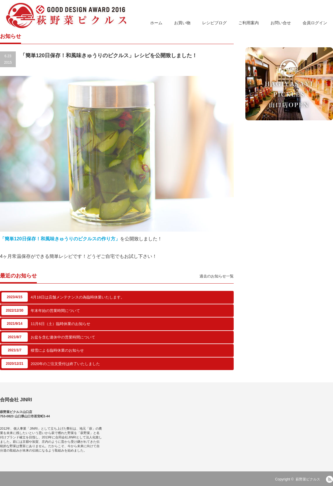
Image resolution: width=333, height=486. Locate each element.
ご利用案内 (248, 22)
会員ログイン (315, 22)
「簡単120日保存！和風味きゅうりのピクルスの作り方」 (60, 238)
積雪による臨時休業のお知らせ (57, 350)
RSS (329, 479)
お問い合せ (280, 22)
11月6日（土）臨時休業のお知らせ (60, 324)
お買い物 (182, 22)
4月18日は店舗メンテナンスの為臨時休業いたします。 (77, 297)
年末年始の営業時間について (55, 310)
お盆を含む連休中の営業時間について (63, 337)
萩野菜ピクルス (308, 479)
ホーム (156, 22)
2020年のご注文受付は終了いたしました (65, 364)
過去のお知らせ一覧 (217, 276)
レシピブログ (214, 22)
